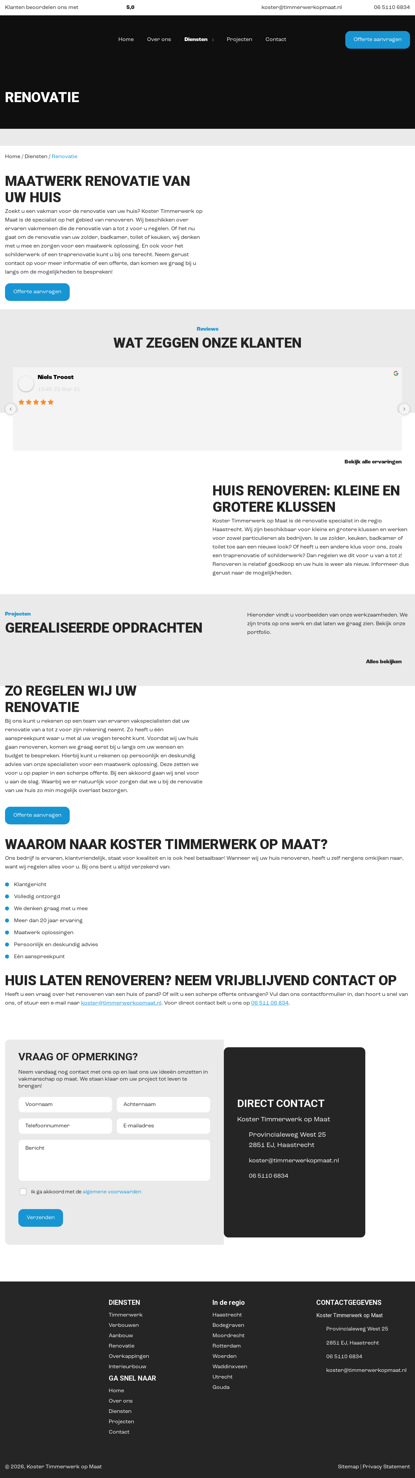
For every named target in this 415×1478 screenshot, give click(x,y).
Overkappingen (129, 1356)
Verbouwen (124, 1325)
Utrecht (223, 1377)
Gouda (221, 1387)
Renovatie (121, 1346)
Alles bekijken (388, 662)
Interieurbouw (127, 1367)
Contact (119, 1432)
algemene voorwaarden (112, 1192)
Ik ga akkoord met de (86, 1192)
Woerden (225, 1356)
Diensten (36, 156)
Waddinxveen (230, 1367)
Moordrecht (229, 1336)
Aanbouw (121, 1336)
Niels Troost (56, 377)
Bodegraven (228, 1325)
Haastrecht (227, 1315)
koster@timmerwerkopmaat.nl (296, 7)
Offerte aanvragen (378, 39)
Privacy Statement (386, 1467)
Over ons (121, 1401)
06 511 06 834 (270, 1003)
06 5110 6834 (387, 7)
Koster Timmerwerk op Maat (64, 1467)
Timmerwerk (126, 1315)
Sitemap (348, 1467)
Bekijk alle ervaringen (377, 462)
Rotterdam (227, 1346)
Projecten (121, 1422)
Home (12, 156)
